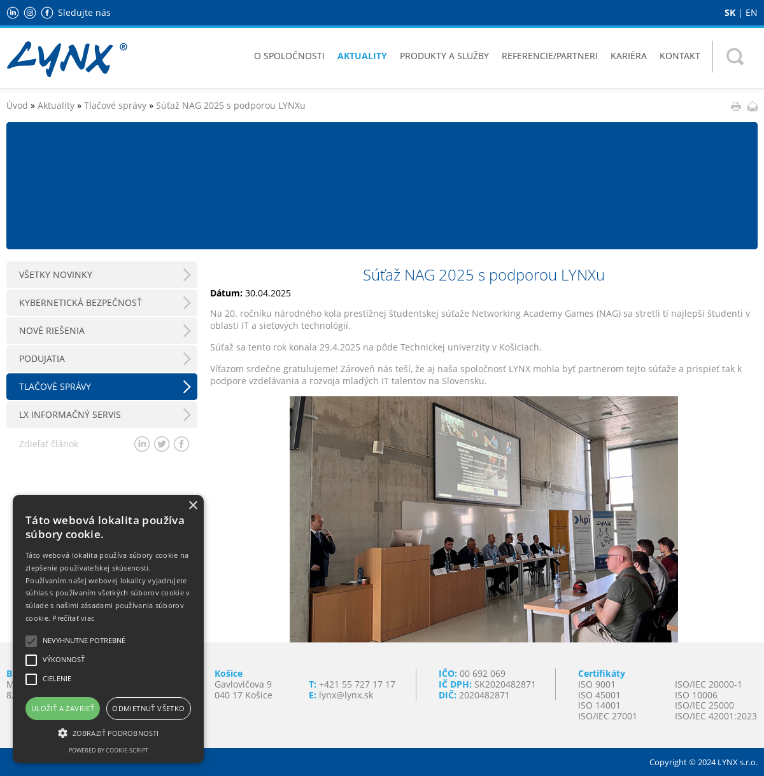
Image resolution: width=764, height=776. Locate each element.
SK (730, 12)
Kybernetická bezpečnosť (80, 302)
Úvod (17, 105)
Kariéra (629, 56)
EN (752, 12)
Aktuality (362, 56)
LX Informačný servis (70, 414)
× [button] (192, 506)
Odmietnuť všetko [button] (148, 708)
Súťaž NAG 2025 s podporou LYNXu (231, 105)
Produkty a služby (444, 56)
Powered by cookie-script (108, 750)
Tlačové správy (115, 105)
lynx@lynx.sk (346, 695)
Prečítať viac (73, 618)
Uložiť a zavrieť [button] (62, 708)
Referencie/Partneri (550, 56)
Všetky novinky (55, 274)
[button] (108, 732)
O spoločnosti (289, 56)
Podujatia (42, 358)
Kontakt (680, 56)
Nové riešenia (52, 330)
